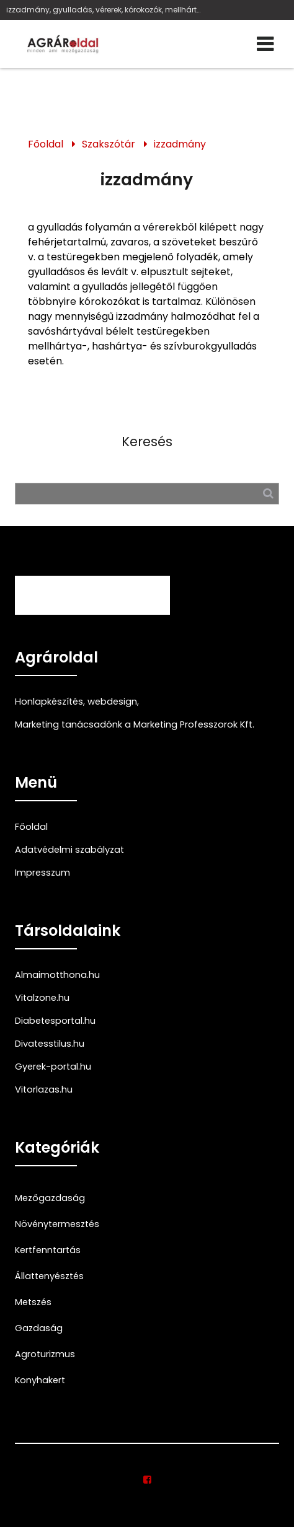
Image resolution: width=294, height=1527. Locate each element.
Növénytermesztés (57, 1224)
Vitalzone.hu (42, 998)
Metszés (33, 1302)
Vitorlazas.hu (44, 1089)
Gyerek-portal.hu (53, 1066)
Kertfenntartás (48, 1250)
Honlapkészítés (49, 701)
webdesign (112, 701)
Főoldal (45, 144)
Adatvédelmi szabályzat (69, 849)
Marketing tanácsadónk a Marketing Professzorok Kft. (134, 724)
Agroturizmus (45, 1354)
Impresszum (42, 872)
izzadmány (180, 144)
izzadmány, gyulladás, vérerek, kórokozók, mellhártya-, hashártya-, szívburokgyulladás (104, 9)
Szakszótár (108, 144)
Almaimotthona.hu (57, 975)
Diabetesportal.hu (55, 1020)
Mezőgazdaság (50, 1198)
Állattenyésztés (49, 1276)
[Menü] (266, 44)
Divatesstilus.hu (49, 1043)
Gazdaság (39, 1328)
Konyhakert (40, 1380)
